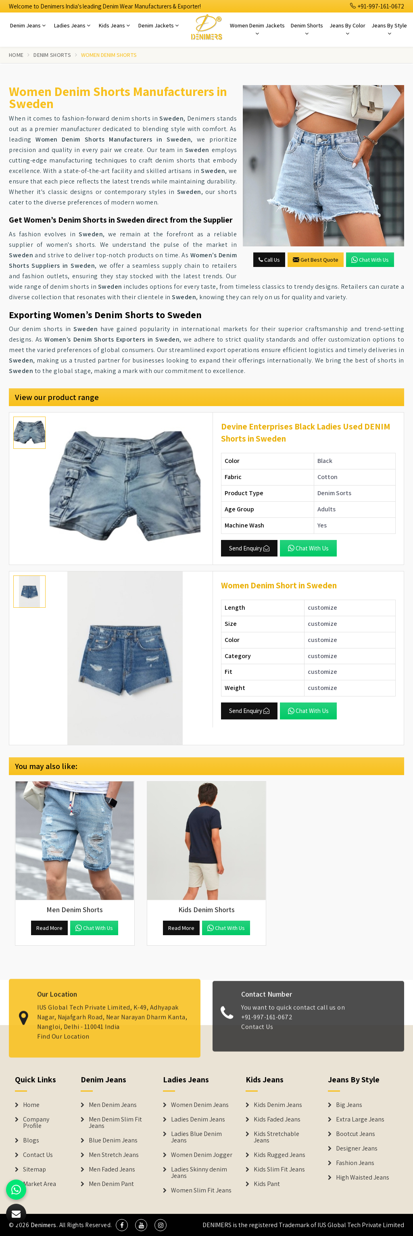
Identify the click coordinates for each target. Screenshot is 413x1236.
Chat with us (370, 259)
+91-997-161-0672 (377, 6)
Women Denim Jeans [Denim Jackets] (200, 1105)
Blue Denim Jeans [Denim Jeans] (113, 1140)
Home (16, 54)
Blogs (31, 1140)
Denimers (43, 1225)
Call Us (269, 259)
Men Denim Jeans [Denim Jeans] (113, 1105)
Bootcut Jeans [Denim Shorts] (355, 1134)
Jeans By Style (389, 29)
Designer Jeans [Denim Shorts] (357, 1148)
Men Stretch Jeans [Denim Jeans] (114, 1155)
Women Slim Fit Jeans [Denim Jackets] (201, 1190)
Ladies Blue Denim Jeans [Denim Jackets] (196, 1137)
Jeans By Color (347, 29)
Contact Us (257, 1032)
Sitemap (34, 1169)
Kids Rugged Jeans (279, 1155)
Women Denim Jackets (257, 29)
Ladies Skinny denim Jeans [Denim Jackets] (199, 1172)
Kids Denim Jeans (278, 1105)
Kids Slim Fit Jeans (279, 1169)
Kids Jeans (114, 25)
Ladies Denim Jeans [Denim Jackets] (198, 1119)
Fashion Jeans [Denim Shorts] (355, 1163)
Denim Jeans (28, 25)
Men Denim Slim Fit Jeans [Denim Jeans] (115, 1122)
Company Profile (36, 1122)
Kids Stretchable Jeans (276, 1137)
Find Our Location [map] (63, 1030)
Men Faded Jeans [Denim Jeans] (112, 1169)
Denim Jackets (158, 25)
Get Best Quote (315, 259)
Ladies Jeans (72, 25)
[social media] (122, 1225)
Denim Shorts (307, 29)
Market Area (39, 1184)
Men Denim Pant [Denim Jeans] (111, 1184)
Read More (49, 928)
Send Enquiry (249, 548)
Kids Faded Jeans (277, 1119)
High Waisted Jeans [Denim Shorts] (362, 1177)
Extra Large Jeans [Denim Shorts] (360, 1119)
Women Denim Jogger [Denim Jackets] (201, 1155)
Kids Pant (267, 1184)
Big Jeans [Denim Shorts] (349, 1105)
